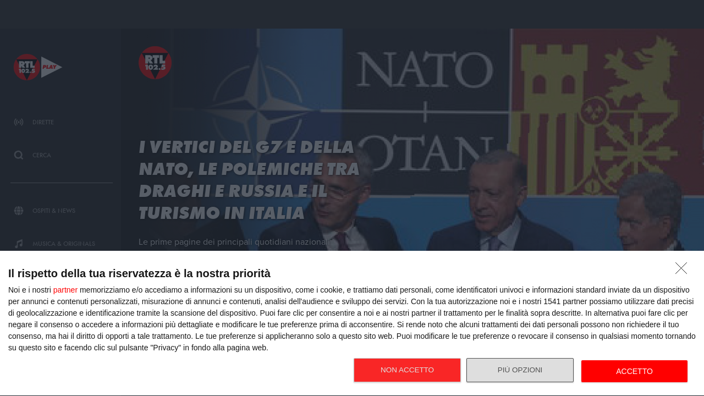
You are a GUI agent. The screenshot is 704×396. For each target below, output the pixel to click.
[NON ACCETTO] (684, 271)
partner (65, 290)
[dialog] (352, 323)
